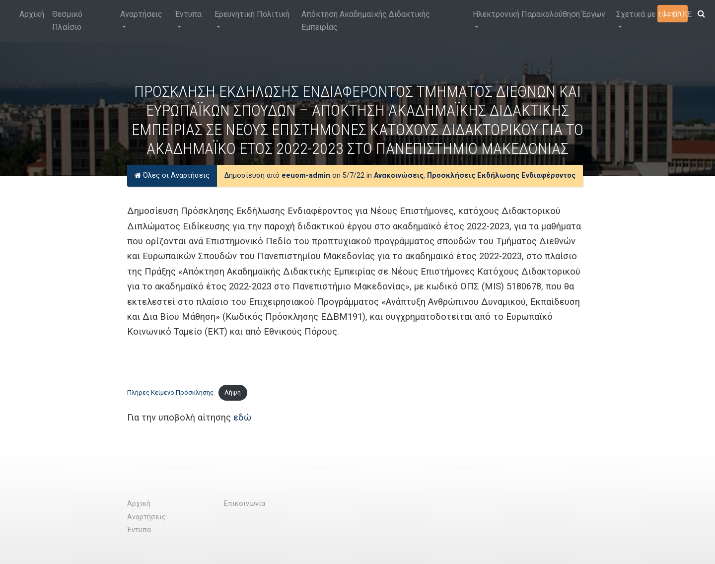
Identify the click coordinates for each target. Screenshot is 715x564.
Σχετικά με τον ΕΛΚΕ (654, 14)
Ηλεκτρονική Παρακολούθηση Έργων (539, 14)
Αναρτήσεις (141, 14)
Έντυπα (188, 14)
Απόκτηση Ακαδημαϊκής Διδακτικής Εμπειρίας (365, 20)
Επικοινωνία (244, 503)
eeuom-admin (306, 175)
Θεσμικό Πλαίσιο (67, 20)
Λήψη (232, 392)
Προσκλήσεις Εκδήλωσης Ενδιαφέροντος (501, 175)
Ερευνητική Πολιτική (251, 14)
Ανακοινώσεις (399, 175)
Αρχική (31, 14)
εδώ (242, 417)
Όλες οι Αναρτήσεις (172, 175)
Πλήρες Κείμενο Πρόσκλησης (170, 392)
